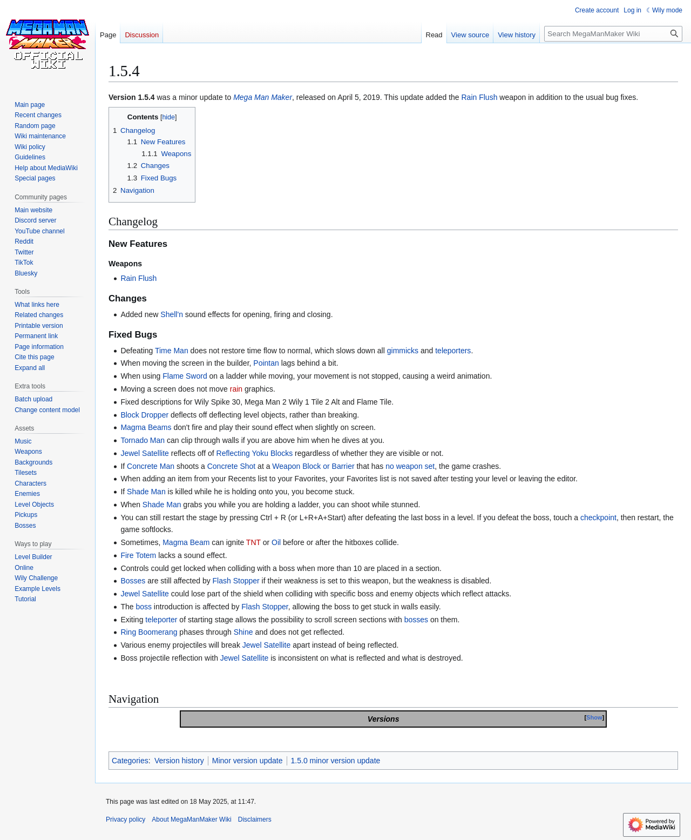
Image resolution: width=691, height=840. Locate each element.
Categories (130, 760)
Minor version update (247, 760)
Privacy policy (125, 819)
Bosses (132, 580)
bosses (416, 619)
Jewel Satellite (144, 453)
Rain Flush (480, 97)
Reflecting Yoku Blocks (254, 453)
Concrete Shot (231, 466)
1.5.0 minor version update (336, 760)
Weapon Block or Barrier (313, 466)
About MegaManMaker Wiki (191, 819)
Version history (179, 760)
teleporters (453, 350)
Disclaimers (255, 819)
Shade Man (146, 491)
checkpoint (598, 517)
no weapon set (410, 466)
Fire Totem (138, 555)
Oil (276, 542)
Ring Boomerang (148, 632)
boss (144, 606)
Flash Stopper (236, 580)
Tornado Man (142, 440)
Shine (243, 632)
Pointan (266, 363)
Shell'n (171, 314)
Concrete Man (150, 466)
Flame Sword (184, 376)
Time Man (171, 350)
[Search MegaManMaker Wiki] (613, 34)
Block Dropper (144, 415)
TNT (253, 542)
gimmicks (402, 350)
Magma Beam (185, 542)
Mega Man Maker (262, 97)
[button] (30, 368)
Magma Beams (145, 427)
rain (236, 389)
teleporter (161, 619)
